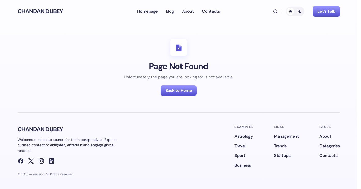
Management (286, 136)
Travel (239, 146)
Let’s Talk (326, 11)
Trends (280, 146)
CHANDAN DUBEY (40, 11)
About (325, 136)
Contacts (328, 155)
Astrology (243, 136)
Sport (239, 155)
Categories (329, 146)
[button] (275, 11)
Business (242, 165)
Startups (282, 155)
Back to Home (178, 90)
